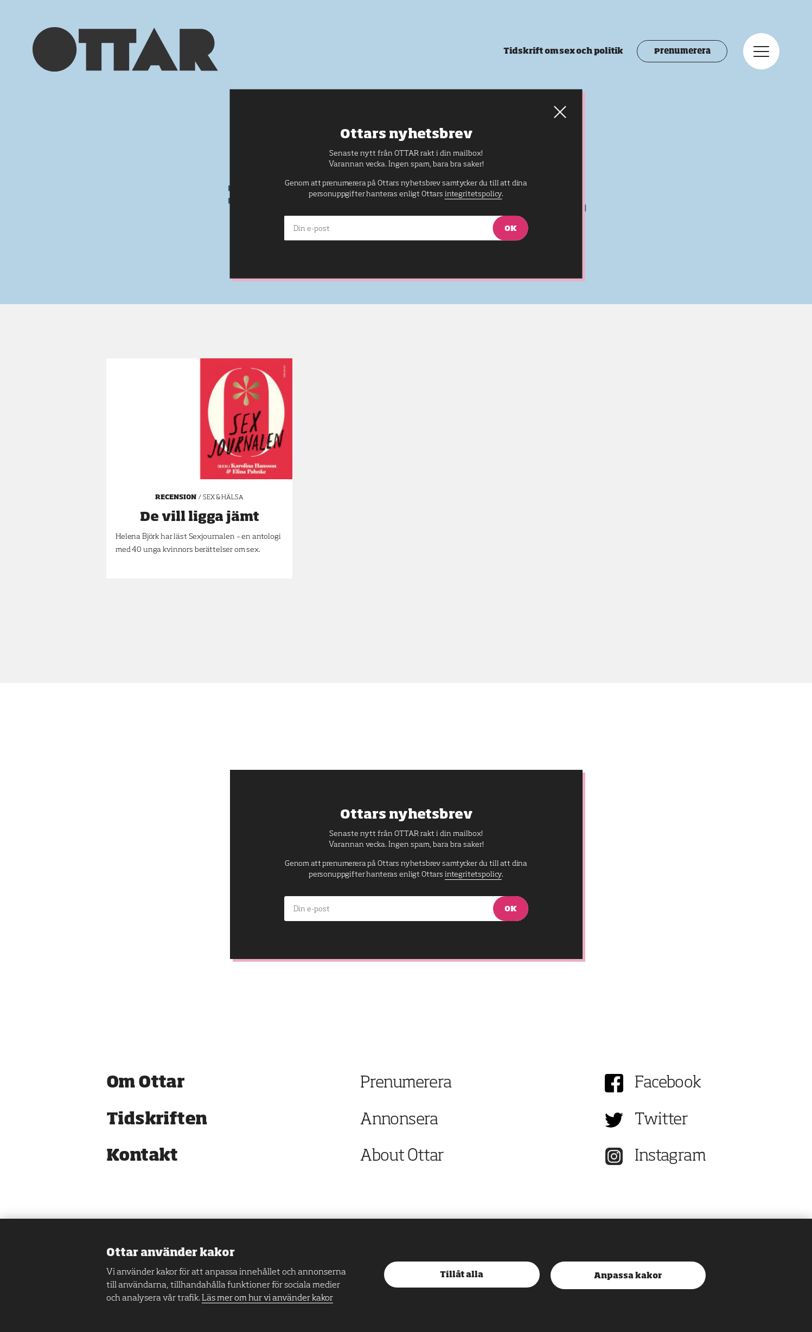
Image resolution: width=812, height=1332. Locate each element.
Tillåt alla (461, 1275)
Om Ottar (145, 1083)
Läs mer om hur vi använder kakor (267, 1298)
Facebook (668, 1083)
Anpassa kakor (628, 1276)
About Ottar (402, 1156)
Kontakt (142, 1156)
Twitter (661, 1120)
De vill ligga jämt (199, 517)
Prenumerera (682, 51)
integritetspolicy (473, 874)
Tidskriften (156, 1120)
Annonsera (399, 1120)
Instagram (670, 1156)
